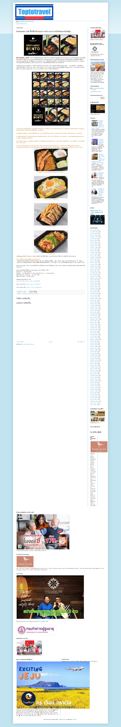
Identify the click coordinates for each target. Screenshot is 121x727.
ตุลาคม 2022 (93, 300)
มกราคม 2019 (93, 377)
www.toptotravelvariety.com (26, 21)
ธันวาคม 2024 (93, 256)
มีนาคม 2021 (93, 332)
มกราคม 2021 (93, 336)
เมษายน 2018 (93, 392)
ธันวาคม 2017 (93, 399)
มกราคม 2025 (93, 254)
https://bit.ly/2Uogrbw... (34, 287)
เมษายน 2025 (93, 249)
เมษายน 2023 (93, 290)
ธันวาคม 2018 (93, 379)
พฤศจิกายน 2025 (94, 237)
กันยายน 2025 (93, 240)
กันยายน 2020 (93, 343)
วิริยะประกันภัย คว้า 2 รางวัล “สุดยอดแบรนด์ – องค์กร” (97, 212)
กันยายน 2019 (93, 363)
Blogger (75, 719)
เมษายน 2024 (93, 269)
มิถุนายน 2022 (93, 307)
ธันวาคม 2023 (93, 276)
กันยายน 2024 (93, 261)
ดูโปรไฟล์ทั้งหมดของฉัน (21, 23)
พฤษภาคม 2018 (94, 391)
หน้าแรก (51, 342)
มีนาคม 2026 (93, 230)
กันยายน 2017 (93, 404)
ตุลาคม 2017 (93, 403)
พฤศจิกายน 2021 (94, 319)
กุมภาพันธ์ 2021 (94, 334)
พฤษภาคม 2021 (94, 329)
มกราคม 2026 (93, 233)
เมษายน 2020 (93, 351)
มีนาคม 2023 (93, 291)
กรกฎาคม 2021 (94, 326)
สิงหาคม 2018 (93, 385)
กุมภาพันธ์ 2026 (94, 232)
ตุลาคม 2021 (93, 320)
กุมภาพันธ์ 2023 (94, 293)
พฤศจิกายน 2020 (94, 339)
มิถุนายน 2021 (93, 327)
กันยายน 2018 (93, 384)
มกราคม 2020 (93, 356)
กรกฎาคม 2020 (94, 346)
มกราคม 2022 (93, 315)
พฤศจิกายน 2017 (94, 401)
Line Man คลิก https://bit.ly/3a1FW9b (28, 281)
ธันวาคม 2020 (93, 338)
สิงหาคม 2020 (93, 344)
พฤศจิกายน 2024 (94, 257)
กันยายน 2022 (93, 302)
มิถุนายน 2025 (93, 245)
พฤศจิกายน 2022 (94, 298)
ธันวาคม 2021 (93, 317)
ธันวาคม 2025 (93, 235)
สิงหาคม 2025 (93, 242)
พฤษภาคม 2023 (94, 288)
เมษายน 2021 (93, 331)
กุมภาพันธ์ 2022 (94, 314)
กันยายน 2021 (93, 322)
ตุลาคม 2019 (93, 362)
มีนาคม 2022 (93, 312)
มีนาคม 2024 (93, 271)
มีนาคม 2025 (93, 250)
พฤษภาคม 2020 (94, 350)
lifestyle (24, 293)
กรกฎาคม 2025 (94, 244)
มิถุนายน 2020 (93, 348)
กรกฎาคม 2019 (94, 367)
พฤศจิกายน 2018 (94, 380)
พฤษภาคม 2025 (94, 247)
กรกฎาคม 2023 (94, 285)
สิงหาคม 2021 (93, 324)
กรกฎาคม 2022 (94, 305)
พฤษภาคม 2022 (94, 309)
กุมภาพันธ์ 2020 (94, 355)
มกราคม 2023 (93, 295)
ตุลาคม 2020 (93, 341)
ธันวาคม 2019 (93, 358)
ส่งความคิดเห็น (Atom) (28, 344)
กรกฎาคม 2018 (94, 387)
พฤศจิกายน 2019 (94, 360)
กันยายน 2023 (93, 281)
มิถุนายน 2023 (93, 286)
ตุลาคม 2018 (93, 382)
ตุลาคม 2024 (93, 259)
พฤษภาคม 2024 (94, 267)
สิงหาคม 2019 (93, 365)
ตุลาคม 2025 (93, 238)
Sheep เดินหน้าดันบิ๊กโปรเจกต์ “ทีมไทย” (101, 174)
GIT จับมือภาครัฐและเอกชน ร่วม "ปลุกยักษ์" (101, 141)
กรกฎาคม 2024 (94, 264)
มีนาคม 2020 (93, 353)
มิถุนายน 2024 (93, 266)
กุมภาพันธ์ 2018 (94, 396)
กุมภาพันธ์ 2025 (94, 252)
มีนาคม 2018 (93, 394)
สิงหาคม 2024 (93, 262)
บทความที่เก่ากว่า (81, 342)
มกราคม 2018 (93, 397)
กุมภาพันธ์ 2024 (94, 273)
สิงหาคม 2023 (93, 283)
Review (36, 293)
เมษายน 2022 (93, 310)
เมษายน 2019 (93, 372)
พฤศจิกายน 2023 (94, 278)
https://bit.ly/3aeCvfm (33, 284)
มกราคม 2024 (93, 274)
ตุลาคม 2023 (93, 279)
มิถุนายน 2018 (93, 389)
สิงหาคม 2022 (93, 303)
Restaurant (30, 293)
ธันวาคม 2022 (93, 297)
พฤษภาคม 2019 (94, 370)
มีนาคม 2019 (93, 374)
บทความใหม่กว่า (20, 342)
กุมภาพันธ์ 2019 (94, 375)
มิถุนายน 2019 (93, 368)
